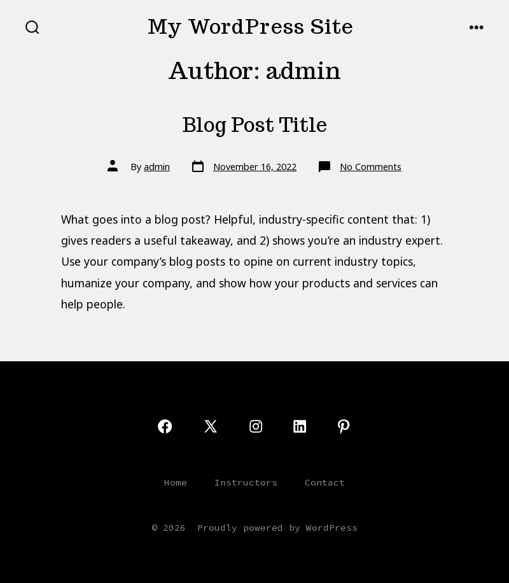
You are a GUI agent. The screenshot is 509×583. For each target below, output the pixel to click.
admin (157, 167)
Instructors (245, 482)
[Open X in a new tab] (210, 426)
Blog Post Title (255, 125)
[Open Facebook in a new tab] (164, 426)
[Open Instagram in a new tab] (255, 426)
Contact (325, 482)
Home (175, 482)
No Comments (370, 167)
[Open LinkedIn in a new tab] (299, 426)
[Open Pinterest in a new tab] (343, 426)
